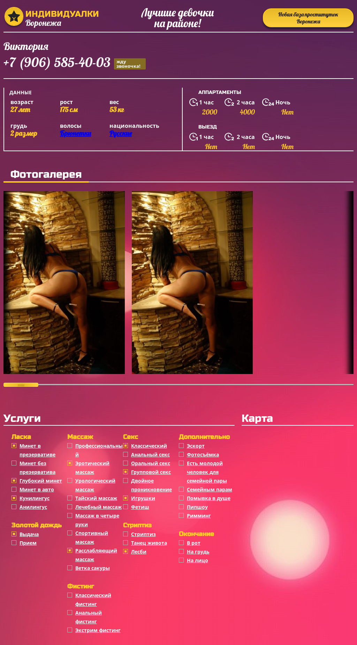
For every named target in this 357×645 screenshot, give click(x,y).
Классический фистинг (93, 599)
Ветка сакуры (92, 568)
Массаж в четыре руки (97, 520)
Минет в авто (37, 489)
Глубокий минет (41, 480)
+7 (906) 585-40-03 (74, 63)
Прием (28, 543)
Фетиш (140, 507)
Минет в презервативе (37, 450)
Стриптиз (143, 534)
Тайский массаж (96, 498)
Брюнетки (75, 133)
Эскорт (196, 445)
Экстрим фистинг (98, 630)
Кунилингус (35, 498)
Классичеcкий (149, 445)
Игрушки (143, 498)
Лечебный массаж (98, 507)
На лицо (197, 560)
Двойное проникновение (151, 485)
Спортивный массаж (91, 537)
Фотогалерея (46, 174)
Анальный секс (150, 454)
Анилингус (33, 507)
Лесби (138, 551)
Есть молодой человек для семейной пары (207, 472)
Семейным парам (209, 489)
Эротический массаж (92, 467)
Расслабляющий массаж (96, 555)
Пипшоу (197, 507)
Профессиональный (99, 450)
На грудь (198, 551)
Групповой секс (151, 472)
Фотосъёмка (203, 454)
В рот (193, 543)
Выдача (29, 534)
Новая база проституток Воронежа (308, 18)
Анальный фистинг (88, 617)
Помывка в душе (208, 498)
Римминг (199, 515)
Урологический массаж (95, 485)
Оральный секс (150, 463)
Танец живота (149, 543)
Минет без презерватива (37, 467)
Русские (120, 133)
